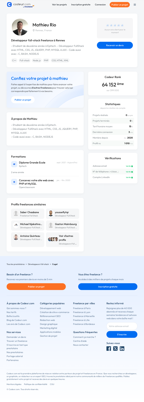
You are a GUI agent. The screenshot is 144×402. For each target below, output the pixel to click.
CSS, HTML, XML (60, 60)
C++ (14, 60)
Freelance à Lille (81, 320)
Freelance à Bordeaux (84, 324)
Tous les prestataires (16, 264)
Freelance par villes (84, 303)
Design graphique (49, 324)
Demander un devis (16, 337)
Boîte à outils (13, 316)
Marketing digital (48, 328)
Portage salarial (15, 356)
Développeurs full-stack (38, 264)
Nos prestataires (15, 352)
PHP (46, 60)
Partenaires (13, 360)
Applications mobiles (50, 331)
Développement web (50, 308)
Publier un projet (120, 4)
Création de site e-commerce (54, 312)
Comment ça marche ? (84, 337)
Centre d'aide (80, 341)
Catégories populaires (52, 303)
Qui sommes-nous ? (16, 308)
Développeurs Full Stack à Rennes (73, 243)
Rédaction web (47, 320)
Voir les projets (59, 4)
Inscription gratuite (80, 4)
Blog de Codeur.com (17, 320)
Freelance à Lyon (81, 312)
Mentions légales (14, 384)
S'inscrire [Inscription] (122, 334)
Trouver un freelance (17, 341)
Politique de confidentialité (35, 384)
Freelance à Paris (82, 308)
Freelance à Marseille (84, 316)
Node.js (37, 60)
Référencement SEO (50, 316)
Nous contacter (80, 344)
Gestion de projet (48, 335)
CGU (52, 384)
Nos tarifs (11, 312)
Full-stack (25, 60)
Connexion (100, 4)
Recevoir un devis (115, 45)
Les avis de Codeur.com (18, 324)
